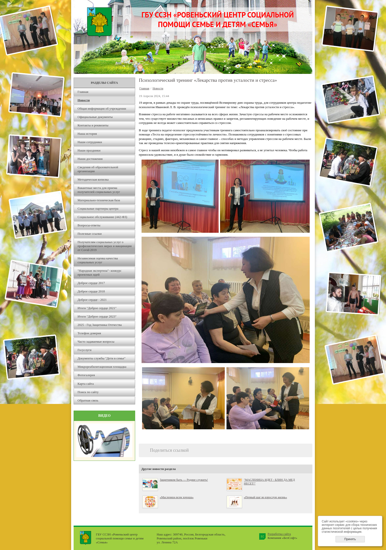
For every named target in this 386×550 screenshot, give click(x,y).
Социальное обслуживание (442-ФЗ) (102, 217)
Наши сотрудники (90, 142)
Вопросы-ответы (89, 225)
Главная (83, 92)
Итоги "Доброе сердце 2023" (97, 316)
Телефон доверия (89, 333)
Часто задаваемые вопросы (96, 341)
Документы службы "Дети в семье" (102, 358)
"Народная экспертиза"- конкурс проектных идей (100, 272)
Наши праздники (89, 150)
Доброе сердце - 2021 (92, 299)
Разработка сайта (279, 534)
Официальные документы (95, 117)
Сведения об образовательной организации (98, 169)
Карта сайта (86, 383)
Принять (350, 539)
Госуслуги (84, 350)
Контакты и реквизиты (93, 125)
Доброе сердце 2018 (91, 291)
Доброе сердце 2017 (91, 283)
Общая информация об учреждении (102, 108)
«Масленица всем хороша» (176, 497)
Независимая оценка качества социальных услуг (98, 260)
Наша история (87, 133)
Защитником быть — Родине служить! (184, 480)
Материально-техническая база (99, 200)
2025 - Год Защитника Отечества (100, 325)
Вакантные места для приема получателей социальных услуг (99, 190)
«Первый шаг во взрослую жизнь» (265, 497)
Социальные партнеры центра (98, 208)
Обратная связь (88, 400)
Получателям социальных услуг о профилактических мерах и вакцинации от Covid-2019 (105, 246)
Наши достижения (90, 159)
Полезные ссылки (90, 233)
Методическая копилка (93, 179)
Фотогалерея (86, 375)
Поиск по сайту (88, 392)
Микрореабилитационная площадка (102, 366)
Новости (84, 100)
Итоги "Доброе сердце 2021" (97, 308)
